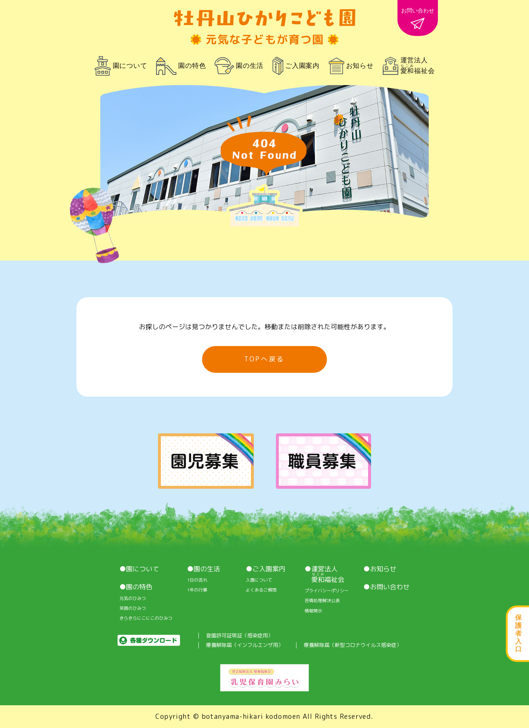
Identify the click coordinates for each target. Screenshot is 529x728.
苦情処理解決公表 (322, 600)
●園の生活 (203, 569)
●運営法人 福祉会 (324, 574)
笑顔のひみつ (132, 608)
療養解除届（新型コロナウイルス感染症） (353, 645)
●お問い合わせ (386, 587)
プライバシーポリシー (327, 590)
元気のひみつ (132, 598)
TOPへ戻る (264, 359)
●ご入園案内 (265, 569)
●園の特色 (135, 587)
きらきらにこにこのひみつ (145, 618)
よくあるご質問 (261, 590)
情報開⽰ (313, 611)
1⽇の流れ (197, 580)
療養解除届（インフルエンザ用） (244, 645)
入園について (259, 580)
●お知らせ (379, 569)
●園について (139, 569)
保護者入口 (518, 633)
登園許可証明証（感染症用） (239, 636)
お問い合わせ (417, 18)
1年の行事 (197, 590)
